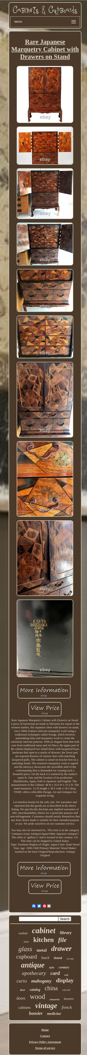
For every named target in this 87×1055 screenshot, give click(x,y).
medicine (54, 1013)
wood (37, 996)
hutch (45, 958)
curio (21, 981)
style (51, 967)
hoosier (35, 1013)
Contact (45, 1035)
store (26, 941)
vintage (46, 1006)
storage (70, 958)
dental (58, 958)
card (55, 973)
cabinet (43, 930)
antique (33, 965)
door (22, 990)
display (65, 980)
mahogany (41, 981)
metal (41, 950)
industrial (54, 999)
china (51, 988)
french (67, 1007)
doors (20, 998)
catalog (35, 990)
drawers (69, 998)
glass (25, 948)
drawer (61, 948)
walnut (23, 933)
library (66, 932)
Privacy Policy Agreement (45, 1042)
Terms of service (45, 1048)
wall (66, 975)
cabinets (24, 1007)
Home (45, 1029)
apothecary (34, 973)
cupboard (26, 957)
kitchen (43, 939)
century (64, 967)
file (62, 939)
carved (66, 990)
